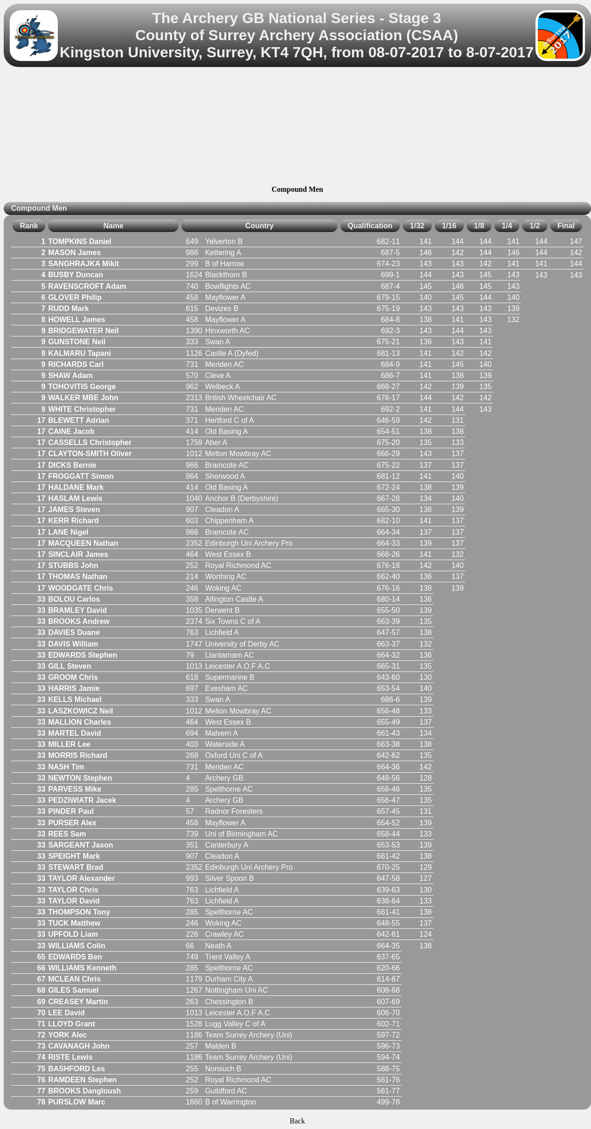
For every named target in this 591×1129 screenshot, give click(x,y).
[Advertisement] (297, 127)
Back (297, 1121)
